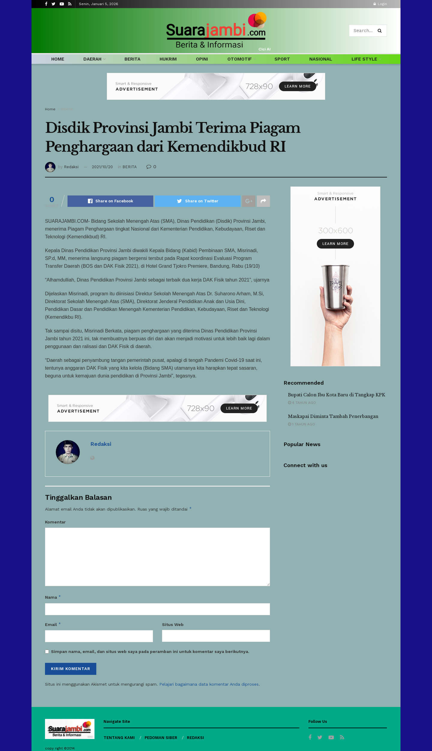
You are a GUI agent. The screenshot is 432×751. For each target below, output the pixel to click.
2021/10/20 (102, 167)
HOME (57, 59)
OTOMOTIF (239, 59)
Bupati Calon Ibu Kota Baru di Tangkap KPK (336, 395)
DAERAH (92, 59)
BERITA (132, 59)
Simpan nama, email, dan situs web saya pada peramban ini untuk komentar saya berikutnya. (150, 651)
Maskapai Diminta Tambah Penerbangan (333, 416)
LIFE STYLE (364, 59)
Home (50, 109)
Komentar (55, 522)
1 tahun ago (301, 424)
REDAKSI (195, 737)
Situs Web (173, 624)
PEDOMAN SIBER (161, 737)
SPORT (282, 59)
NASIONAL (320, 59)
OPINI (202, 59)
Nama (53, 597)
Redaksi (71, 167)
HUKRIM (168, 59)
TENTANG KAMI (119, 737)
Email (53, 624)
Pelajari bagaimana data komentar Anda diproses (209, 684)
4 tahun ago (302, 403)
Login (380, 4)
